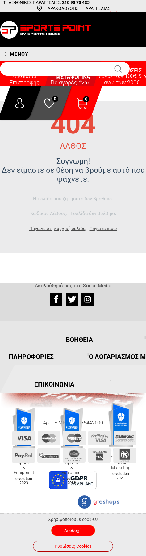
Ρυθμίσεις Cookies (73, 546)
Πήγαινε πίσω (103, 228)
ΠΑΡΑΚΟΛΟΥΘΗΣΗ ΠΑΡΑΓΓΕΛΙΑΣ (77, 8)
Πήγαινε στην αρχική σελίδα (57, 228)
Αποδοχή (73, 530)
